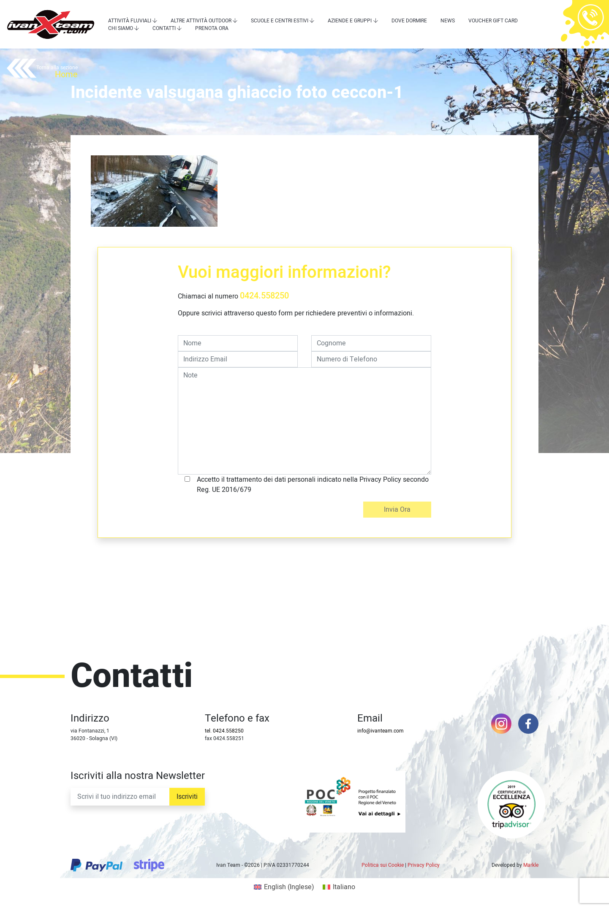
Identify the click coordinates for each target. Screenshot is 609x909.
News (447, 20)
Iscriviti (187, 797)
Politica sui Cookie (383, 865)
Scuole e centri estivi (279, 20)
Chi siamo (120, 28)
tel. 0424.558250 (224, 731)
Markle (530, 865)
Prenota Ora (211, 28)
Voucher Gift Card (493, 20)
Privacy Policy (424, 865)
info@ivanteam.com (380, 731)
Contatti (164, 28)
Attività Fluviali (129, 20)
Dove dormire (409, 20)
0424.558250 (264, 296)
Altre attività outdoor (201, 20)
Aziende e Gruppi (350, 20)
